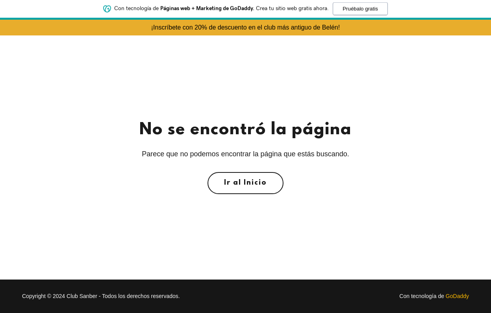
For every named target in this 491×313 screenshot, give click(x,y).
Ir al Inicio (245, 183)
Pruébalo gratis (360, 7)
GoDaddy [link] (457, 296)
